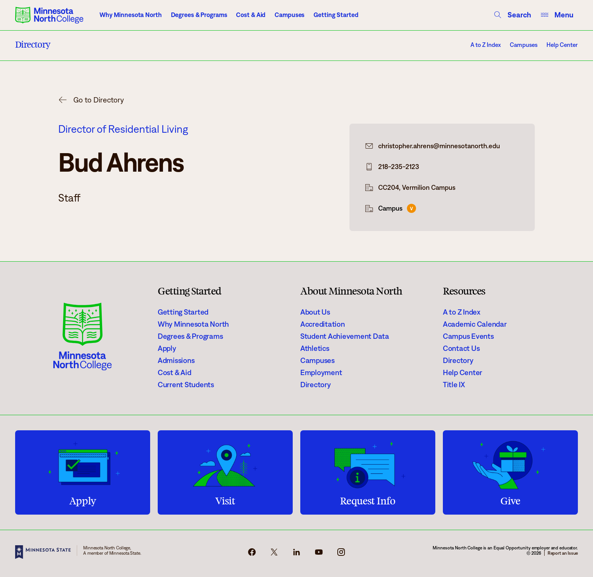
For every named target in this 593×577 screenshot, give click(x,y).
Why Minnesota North (130, 14)
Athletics (314, 348)
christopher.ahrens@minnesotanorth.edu (439, 146)
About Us (315, 312)
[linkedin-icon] (296, 554)
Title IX (454, 384)
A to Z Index (485, 45)
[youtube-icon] (318, 554)
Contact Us (461, 348)
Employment (321, 372)
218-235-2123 (398, 167)
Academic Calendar (475, 324)
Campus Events (468, 336)
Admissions (176, 360)
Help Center (562, 45)
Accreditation (322, 324)
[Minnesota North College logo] (49, 15)
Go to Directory (98, 100)
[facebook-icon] (251, 554)
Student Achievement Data (344, 336)
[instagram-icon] (341, 554)
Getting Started (336, 14)
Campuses (289, 14)
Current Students (186, 384)
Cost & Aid (250, 14)
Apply (167, 348)
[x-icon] (274, 554)
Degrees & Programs (199, 14)
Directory (315, 384)
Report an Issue (563, 553)
